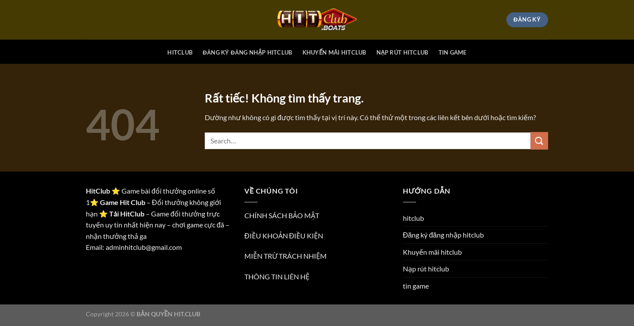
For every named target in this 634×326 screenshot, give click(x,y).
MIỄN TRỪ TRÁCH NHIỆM (285, 256)
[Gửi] (539, 140)
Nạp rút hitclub (402, 52)
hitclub (179, 52)
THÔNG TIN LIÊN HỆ (277, 276)
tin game (453, 52)
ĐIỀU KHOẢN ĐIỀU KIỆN (283, 235)
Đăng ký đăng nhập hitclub (247, 52)
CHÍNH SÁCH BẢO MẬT (281, 215)
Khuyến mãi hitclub (334, 52)
